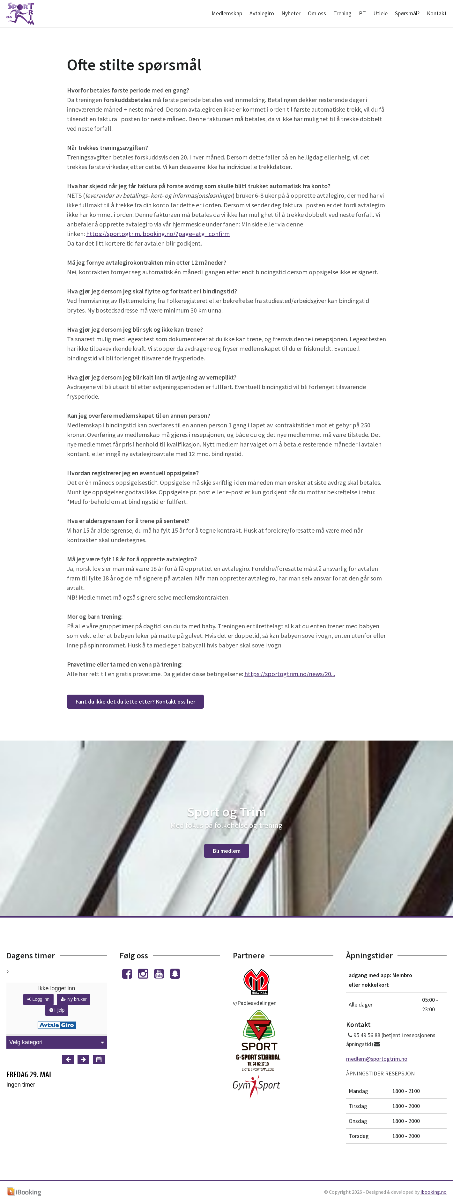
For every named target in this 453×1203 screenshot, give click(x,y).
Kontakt (437, 13)
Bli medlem (227, 850)
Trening (342, 13)
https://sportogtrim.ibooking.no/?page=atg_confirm (158, 234)
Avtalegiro (261, 13)
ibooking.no (433, 1192)
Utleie (380, 13)
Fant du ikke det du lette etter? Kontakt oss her (135, 701)
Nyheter (291, 13)
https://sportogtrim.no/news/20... (289, 674)
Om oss (317, 13)
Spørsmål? (407, 13)
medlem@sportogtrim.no (376, 1058)
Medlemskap (227, 13)
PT (362, 13)
